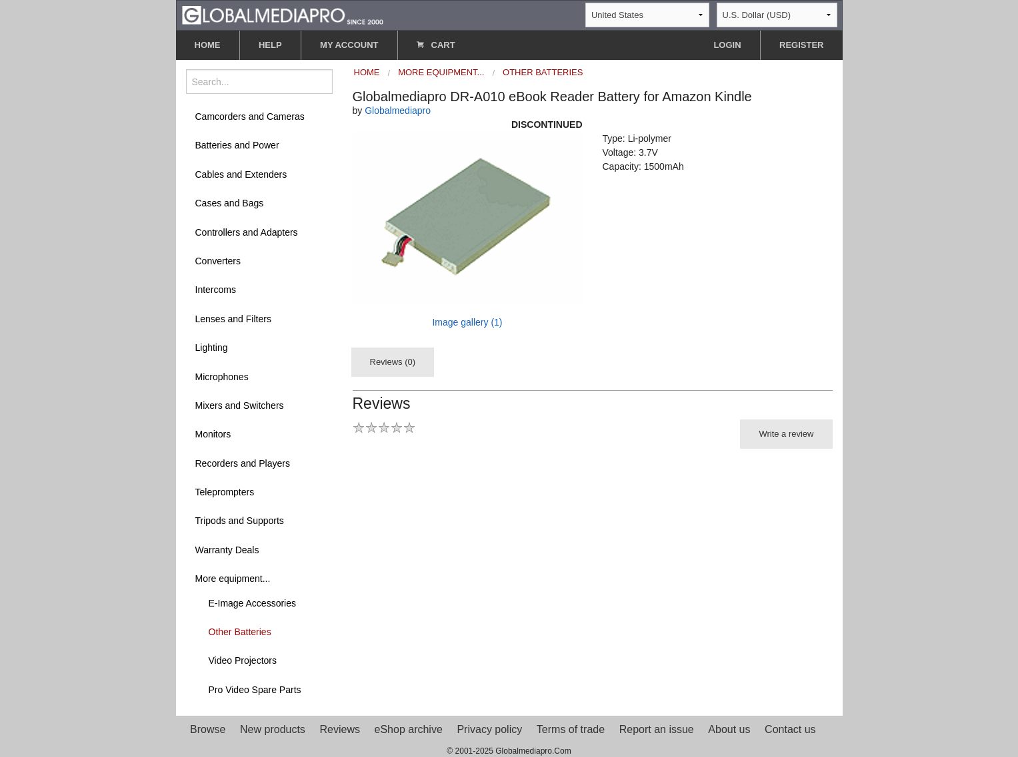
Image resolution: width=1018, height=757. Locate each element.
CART (436, 45)
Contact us (790, 729)
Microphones (222, 377)
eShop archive (409, 729)
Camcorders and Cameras (250, 116)
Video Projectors (243, 660)
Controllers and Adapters (246, 232)
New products (272, 729)
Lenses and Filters (233, 319)
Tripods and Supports (239, 520)
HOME (208, 45)
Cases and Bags (229, 203)
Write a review (786, 434)
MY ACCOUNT (349, 45)
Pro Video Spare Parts (255, 689)
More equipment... (233, 578)
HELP (270, 45)
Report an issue (656, 729)
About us (729, 729)
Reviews (339, 729)
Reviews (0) (393, 362)
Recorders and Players (242, 463)
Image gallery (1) (467, 322)
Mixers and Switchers (239, 405)
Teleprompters (225, 492)
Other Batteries (240, 632)
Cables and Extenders (241, 174)
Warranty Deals (227, 550)
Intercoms (215, 289)
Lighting (211, 347)
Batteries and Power (237, 145)
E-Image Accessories (253, 603)
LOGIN (727, 45)
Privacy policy (489, 729)
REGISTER (801, 45)
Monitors (213, 434)
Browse (207, 729)
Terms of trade (571, 729)
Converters (218, 261)
